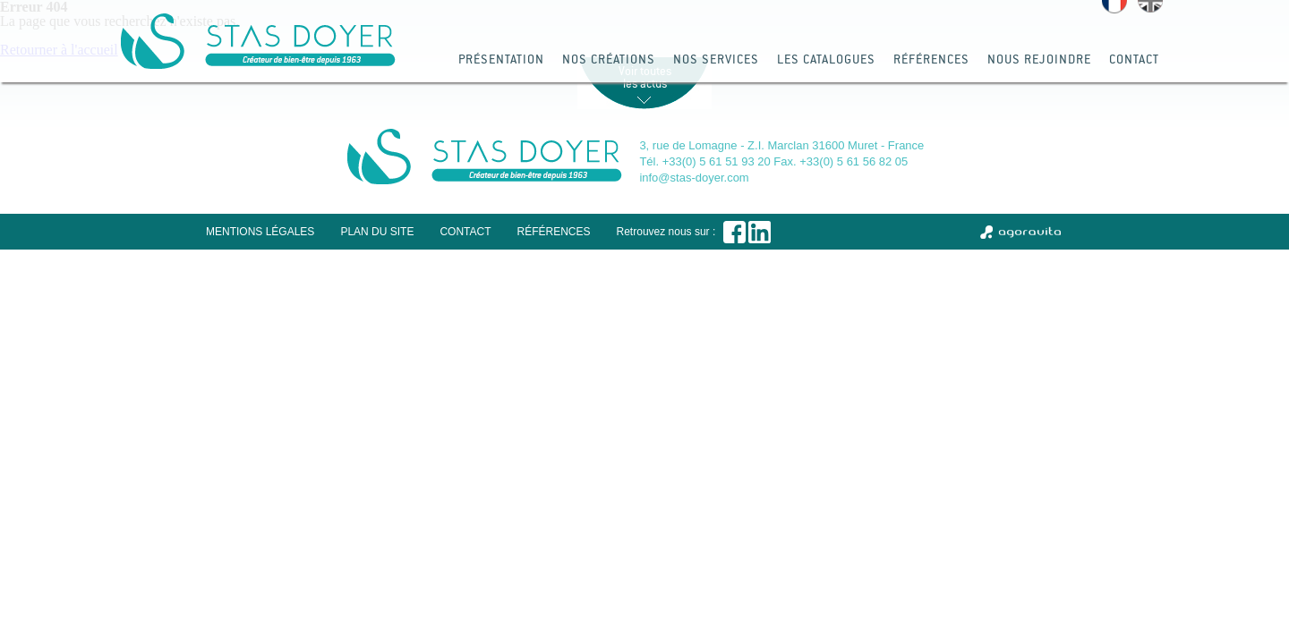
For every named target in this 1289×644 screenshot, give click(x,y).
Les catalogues (826, 58)
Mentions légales (260, 231)
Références (931, 58)
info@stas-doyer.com (693, 177)
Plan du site (377, 231)
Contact (1134, 58)
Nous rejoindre (1039, 58)
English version (1150, 6)
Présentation (501, 58)
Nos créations (608, 58)
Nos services (716, 58)
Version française (1114, 6)
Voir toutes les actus (645, 77)
